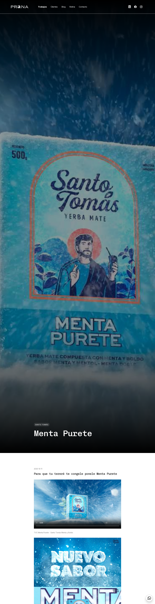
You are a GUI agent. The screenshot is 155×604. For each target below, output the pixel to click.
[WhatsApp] (149, 598)
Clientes (54, 7)
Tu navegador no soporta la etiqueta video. (77, 504)
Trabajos (42, 7)
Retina (72, 7)
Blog (64, 7)
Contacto (83, 7)
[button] (129, 7)
